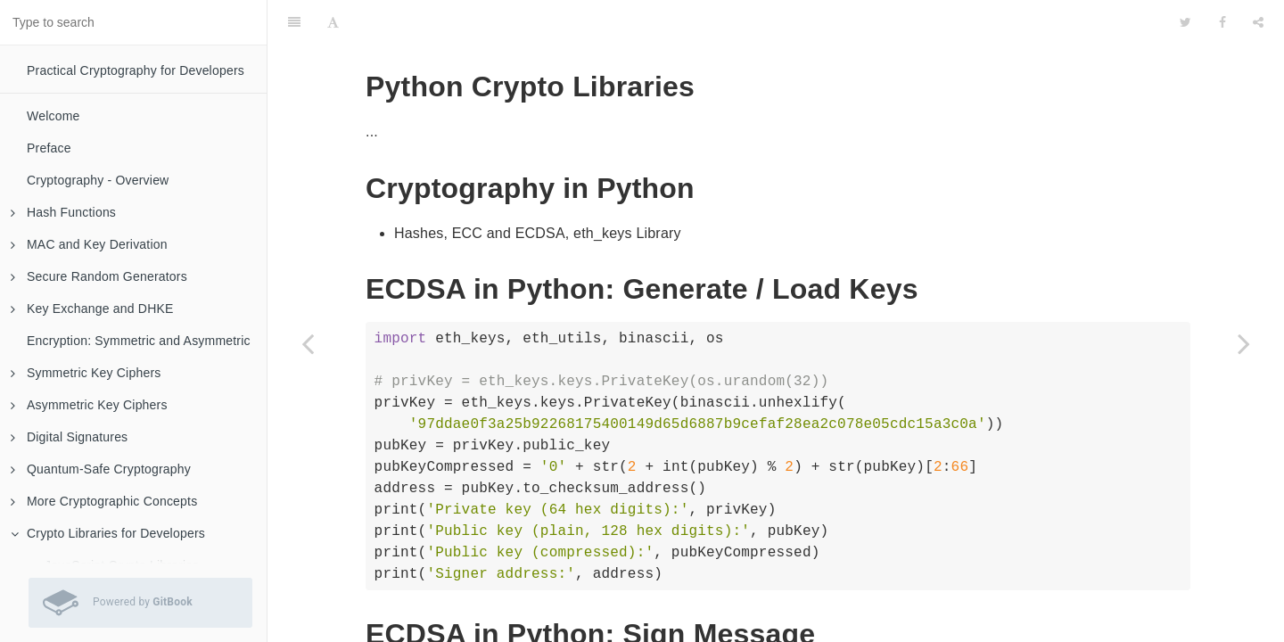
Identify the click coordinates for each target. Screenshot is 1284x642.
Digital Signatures (69, 437)
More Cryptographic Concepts (104, 501)
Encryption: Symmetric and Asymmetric (139, 340)
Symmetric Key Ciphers (85, 373)
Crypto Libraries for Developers (108, 533)
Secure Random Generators (99, 276)
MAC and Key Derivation (89, 244)
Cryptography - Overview (98, 180)
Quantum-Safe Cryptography (101, 469)
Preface (49, 148)
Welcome (53, 116)
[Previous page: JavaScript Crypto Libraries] (308, 343)
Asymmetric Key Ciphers (89, 405)
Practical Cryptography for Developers (135, 70)
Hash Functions (63, 212)
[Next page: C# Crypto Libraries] (1244, 343)
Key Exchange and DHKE (92, 308)
